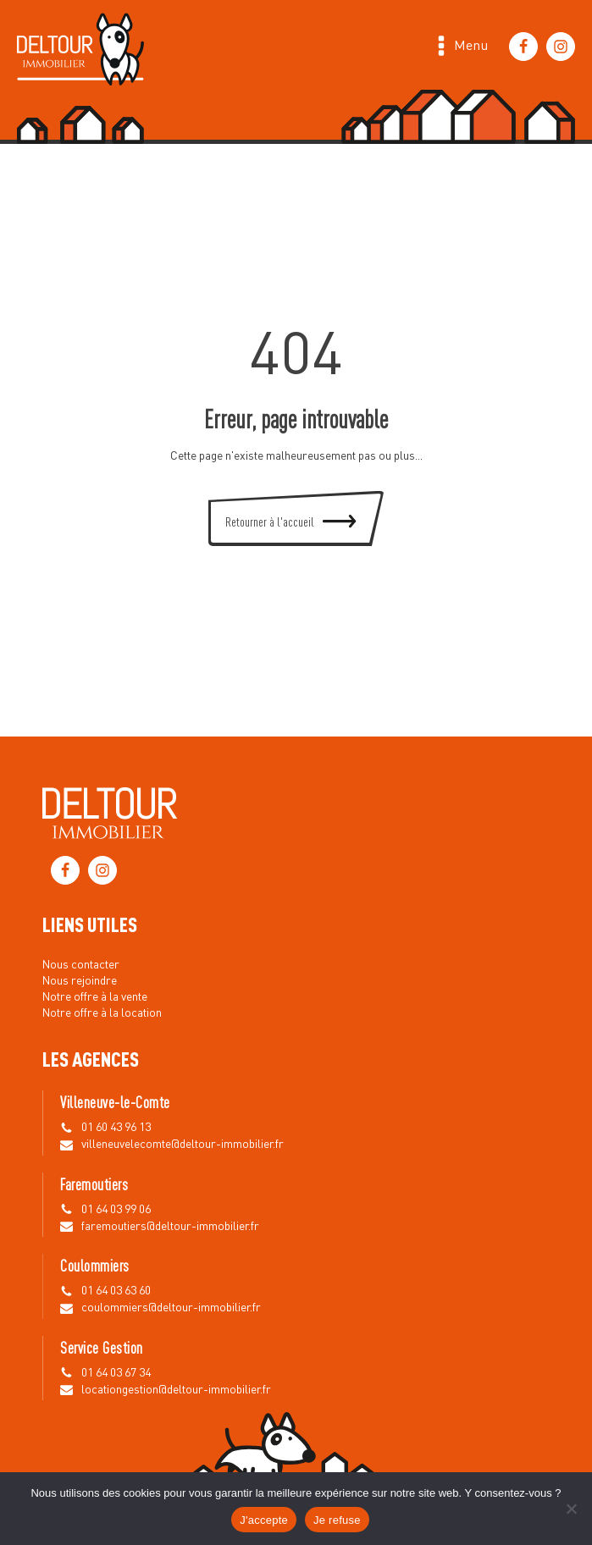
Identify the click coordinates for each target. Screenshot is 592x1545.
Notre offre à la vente (94, 997)
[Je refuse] (570, 1508)
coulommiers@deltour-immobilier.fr (171, 1308)
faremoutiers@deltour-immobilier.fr (170, 1227)
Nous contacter (80, 965)
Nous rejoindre (79, 981)
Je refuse (337, 1520)
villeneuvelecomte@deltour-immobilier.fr (182, 1144)
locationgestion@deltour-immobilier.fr (176, 1390)
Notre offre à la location (102, 1013)
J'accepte (264, 1520)
